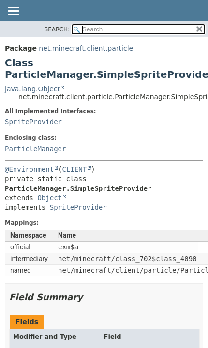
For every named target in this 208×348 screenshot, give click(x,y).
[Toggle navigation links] (13, 11)
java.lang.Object (32, 89)
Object (49, 198)
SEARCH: (57, 29)
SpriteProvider (33, 122)
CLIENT (74, 169)
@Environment (29, 169)
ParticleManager (35, 149)
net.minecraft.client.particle (86, 48)
